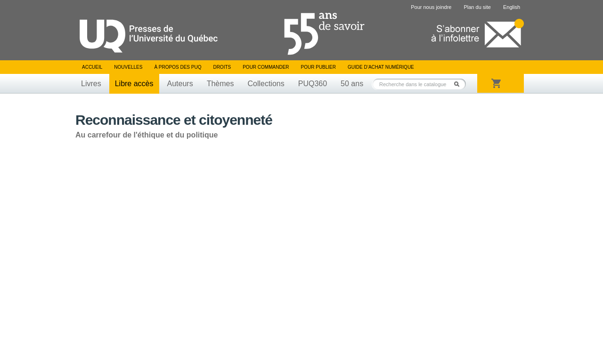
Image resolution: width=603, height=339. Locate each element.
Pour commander (266, 67)
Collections (265, 84)
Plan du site (477, 7)
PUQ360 (312, 84)
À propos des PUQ (177, 67)
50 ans (352, 84)
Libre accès (134, 84)
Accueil (92, 67)
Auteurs (180, 84)
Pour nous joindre (431, 7)
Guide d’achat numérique (381, 67)
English (511, 7)
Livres (91, 84)
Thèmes (220, 84)
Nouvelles (128, 67)
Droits (222, 67)
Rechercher (459, 84)
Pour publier (318, 67)
